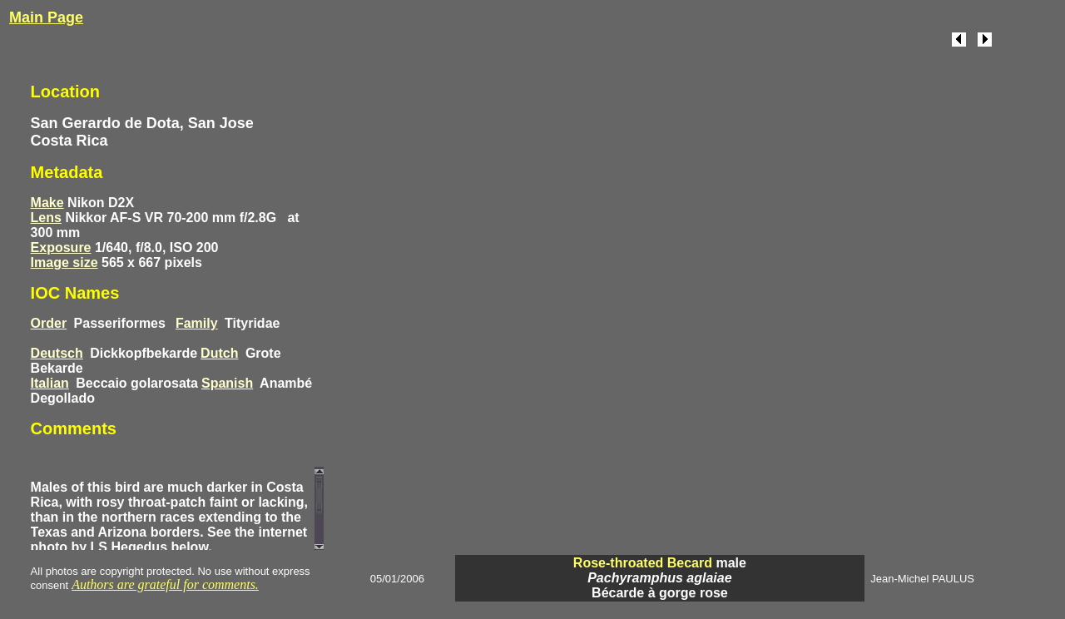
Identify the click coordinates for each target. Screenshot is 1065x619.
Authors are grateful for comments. (165, 584)
